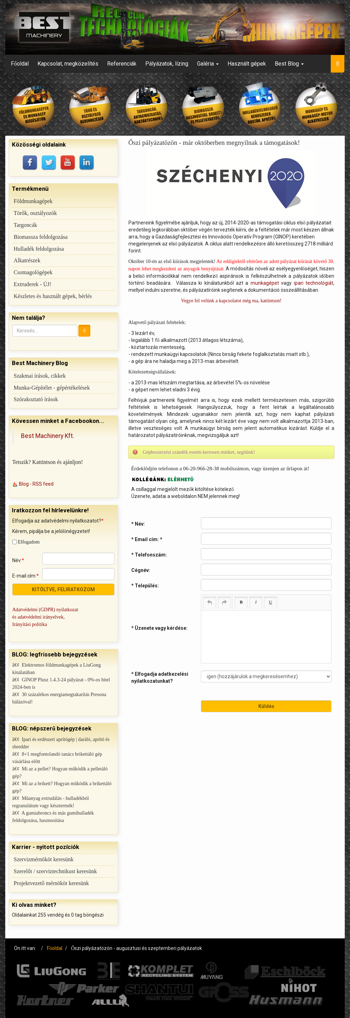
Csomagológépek (37, 272)
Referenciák (122, 63)
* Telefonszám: (149, 565)
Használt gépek (247, 63)
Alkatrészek (29, 260)
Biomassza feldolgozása (46, 237)
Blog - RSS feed (36, 483)
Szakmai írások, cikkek (43, 375)
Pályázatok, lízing (167, 63)
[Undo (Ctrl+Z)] (210, 612)
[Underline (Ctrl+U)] (271, 612)
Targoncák (27, 225)
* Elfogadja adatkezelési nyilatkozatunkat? (159, 687)
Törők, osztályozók (38, 213)
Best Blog (289, 63)
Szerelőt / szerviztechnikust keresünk (62, 863)
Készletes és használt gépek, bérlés (60, 296)
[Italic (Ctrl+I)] (256, 612)
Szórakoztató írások (40, 399)
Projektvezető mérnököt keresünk (57, 875)
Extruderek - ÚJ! (34, 284)
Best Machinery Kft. (47, 435)
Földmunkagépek (36, 201)
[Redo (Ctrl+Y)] (224, 612)
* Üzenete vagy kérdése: (159, 638)
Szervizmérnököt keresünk (48, 851)
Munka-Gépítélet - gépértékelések (57, 387)
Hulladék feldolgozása (43, 248)
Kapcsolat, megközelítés (68, 63)
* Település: (145, 596)
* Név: (138, 534)
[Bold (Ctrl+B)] (241, 612)
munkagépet (142, 289)
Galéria (208, 63)
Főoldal (20, 63)
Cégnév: (140, 581)
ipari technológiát (189, 289)
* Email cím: (146, 550)
